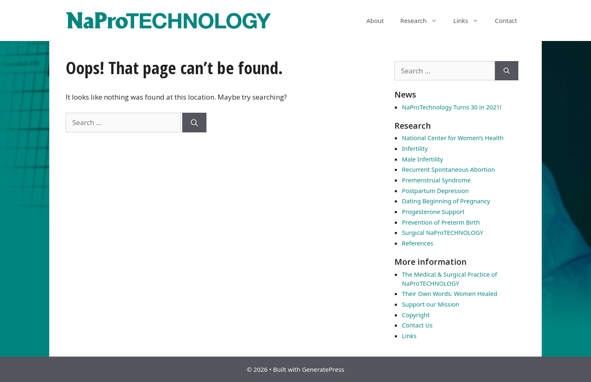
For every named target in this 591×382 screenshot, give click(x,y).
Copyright (416, 315)
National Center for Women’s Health (452, 138)
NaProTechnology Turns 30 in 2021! (451, 107)
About (375, 20)
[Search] (194, 122)
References (417, 243)
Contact (506, 20)
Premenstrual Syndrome (436, 180)
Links (470, 20)
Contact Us (417, 325)
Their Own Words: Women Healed (449, 293)
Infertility (415, 148)
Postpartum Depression (435, 190)
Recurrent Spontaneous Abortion (448, 169)
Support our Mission (430, 304)
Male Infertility (422, 159)
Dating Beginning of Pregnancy (446, 201)
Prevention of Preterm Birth (441, 222)
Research (422, 20)
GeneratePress (323, 369)
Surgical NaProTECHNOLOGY (442, 232)
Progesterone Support (433, 211)
